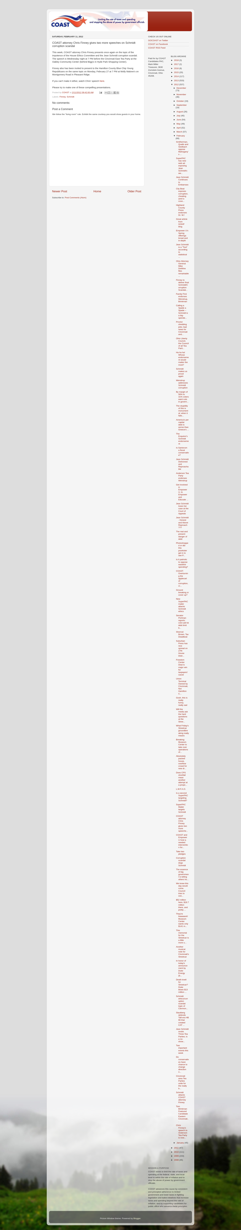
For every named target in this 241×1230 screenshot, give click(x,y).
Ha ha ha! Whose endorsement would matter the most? (182, 358)
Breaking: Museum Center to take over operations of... (182, 745)
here (102, 81)
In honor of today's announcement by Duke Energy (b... (181, 968)
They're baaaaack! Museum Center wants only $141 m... (182, 920)
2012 (176, 84)
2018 (176, 60)
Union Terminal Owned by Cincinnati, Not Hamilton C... (182, 686)
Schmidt (70, 97)
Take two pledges (181, 852)
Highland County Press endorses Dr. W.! (181, 210)
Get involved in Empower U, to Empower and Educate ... (182, 492)
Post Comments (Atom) (75, 197)
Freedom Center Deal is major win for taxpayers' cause (182, 667)
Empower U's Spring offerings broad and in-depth (182, 235)
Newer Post (59, 191)
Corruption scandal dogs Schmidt (181, 862)
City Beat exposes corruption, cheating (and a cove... (182, 195)
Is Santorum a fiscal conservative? (182, 451)
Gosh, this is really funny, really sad (181, 701)
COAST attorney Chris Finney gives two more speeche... (182, 823)
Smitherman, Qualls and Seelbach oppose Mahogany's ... (182, 148)
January (181, 1143)
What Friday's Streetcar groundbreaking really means (182, 730)
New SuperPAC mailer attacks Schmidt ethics (182, 605)
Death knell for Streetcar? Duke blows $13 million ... (182, 985)
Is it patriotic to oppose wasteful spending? (182, 563)
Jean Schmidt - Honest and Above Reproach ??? (182, 522)
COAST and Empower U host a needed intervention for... (182, 841)
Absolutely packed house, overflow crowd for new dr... (181, 762)
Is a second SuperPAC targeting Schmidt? (182, 797)
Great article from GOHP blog (181, 223)
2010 (176, 1152)
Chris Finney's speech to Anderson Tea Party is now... (181, 1131)
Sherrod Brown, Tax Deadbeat (182, 634)
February (181, 136)
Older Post (134, 191)
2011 (176, 1148)
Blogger (136, 1218)
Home (97, 191)
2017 (176, 64)
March (180, 132)
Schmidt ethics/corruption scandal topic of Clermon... (182, 1002)
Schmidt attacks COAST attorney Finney (181, 1097)
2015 (176, 72)
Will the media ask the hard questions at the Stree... (182, 715)
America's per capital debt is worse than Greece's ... (182, 425)
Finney (62, 97)
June (179, 119)
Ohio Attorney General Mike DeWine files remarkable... (182, 268)
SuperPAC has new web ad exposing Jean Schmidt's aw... (181, 165)
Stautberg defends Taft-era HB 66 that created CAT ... (182, 1018)
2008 (176, 1160)
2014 (176, 76)
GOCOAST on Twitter (158, 40)
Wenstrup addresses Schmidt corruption (182, 384)
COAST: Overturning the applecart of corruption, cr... (182, 578)
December (181, 88)
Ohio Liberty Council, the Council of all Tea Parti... (182, 343)
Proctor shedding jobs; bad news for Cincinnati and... (181, 328)
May (179, 124)
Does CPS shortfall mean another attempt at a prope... (182, 778)
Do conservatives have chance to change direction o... (182, 1064)
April (179, 128)
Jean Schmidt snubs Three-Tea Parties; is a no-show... (182, 1035)
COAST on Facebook (158, 44)
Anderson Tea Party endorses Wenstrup (182, 477)
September (182, 105)
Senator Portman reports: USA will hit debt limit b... (182, 621)
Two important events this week (182, 1049)
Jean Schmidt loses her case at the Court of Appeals (182, 508)
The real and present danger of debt (182, 535)
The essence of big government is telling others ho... (182, 874)
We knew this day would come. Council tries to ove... (182, 889)
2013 (176, 80)
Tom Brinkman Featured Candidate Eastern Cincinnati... (182, 1113)
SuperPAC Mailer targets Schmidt (181, 808)
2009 (176, 1156)
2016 (176, 68)
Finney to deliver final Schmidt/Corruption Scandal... (182, 285)
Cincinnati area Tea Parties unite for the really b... (181, 1082)
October (181, 101)
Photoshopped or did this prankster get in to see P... (182, 549)
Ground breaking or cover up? (182, 592)
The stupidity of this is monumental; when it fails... (182, 411)
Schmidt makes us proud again (181, 373)
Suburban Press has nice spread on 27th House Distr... (182, 648)
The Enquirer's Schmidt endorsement (182, 439)
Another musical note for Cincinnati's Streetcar (182, 952)
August (180, 111)
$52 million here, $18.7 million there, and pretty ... (182, 905)
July (179, 115)
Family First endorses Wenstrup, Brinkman (182, 298)
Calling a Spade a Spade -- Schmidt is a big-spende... (182, 311)
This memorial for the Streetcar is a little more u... (182, 936)
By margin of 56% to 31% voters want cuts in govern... (182, 397)
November (181, 94)
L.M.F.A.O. (181, 789)
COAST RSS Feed (156, 48)
